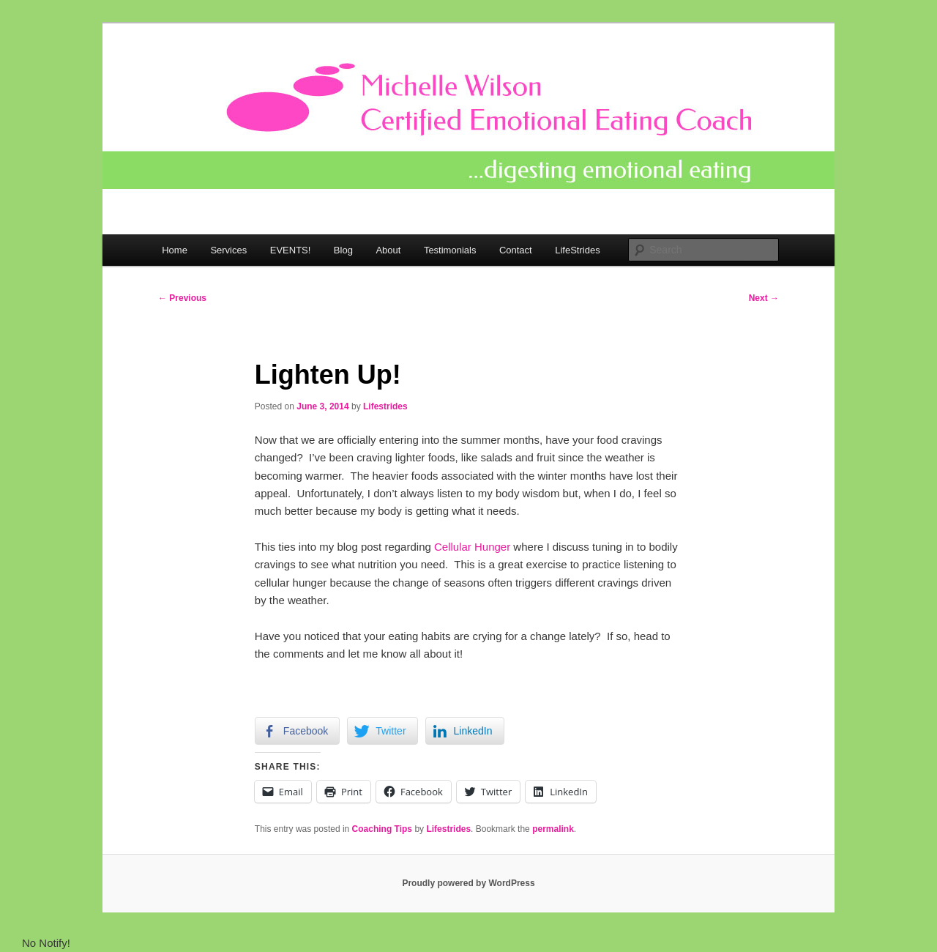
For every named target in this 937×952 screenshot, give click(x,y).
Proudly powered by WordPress (468, 883)
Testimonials (450, 250)
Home (174, 250)
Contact (515, 250)
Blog (343, 250)
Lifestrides (385, 406)
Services (228, 250)
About (388, 250)
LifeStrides (577, 250)
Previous (182, 298)
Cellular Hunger (472, 546)
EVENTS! (290, 250)
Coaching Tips (382, 829)
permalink (553, 829)
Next (764, 298)
